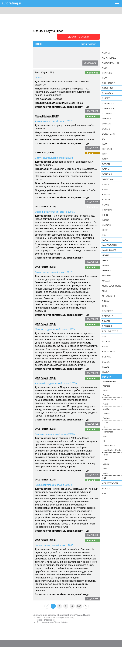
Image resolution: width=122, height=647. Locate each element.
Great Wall (109, 179)
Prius (105, 455)
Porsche (107, 316)
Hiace (84, 57)
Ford (105, 159)
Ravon (106, 321)
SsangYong (109, 351)
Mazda (106, 280)
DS (103, 139)
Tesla (105, 372)
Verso (105, 468)
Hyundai (107, 209)
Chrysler (108, 108)
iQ (62, 63)
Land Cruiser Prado (112, 450)
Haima (105, 184)
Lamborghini (110, 245)
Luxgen (106, 270)
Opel (105, 306)
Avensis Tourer (77, 51)
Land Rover (109, 250)
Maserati (107, 275)
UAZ (104, 478)
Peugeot (107, 311)
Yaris (105, 473)
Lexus (105, 255)
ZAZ (104, 493)
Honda (106, 199)
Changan (107, 93)
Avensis (62, 51)
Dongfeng (108, 134)
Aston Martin (110, 63)
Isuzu (105, 220)
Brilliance (108, 83)
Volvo (105, 488)
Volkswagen (110, 483)
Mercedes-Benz (111, 285)
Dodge (106, 128)
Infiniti (106, 215)
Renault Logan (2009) (47, 115)
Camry (40, 57)
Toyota (106, 377)
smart (106, 346)
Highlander (42, 63)
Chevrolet (109, 103)
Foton (106, 164)
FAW (104, 144)
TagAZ (105, 367)
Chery (106, 98)
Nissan (106, 301)
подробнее (92, 111)
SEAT (105, 336)
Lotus (105, 265)
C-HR (91, 51)
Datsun (106, 123)
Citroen (107, 113)
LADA (105, 240)
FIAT (104, 154)
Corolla (51, 57)
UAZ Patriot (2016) (45, 206)
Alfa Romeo (109, 58)
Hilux (54, 63)
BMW (104, 78)
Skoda (106, 341)
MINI (104, 291)
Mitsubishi (108, 296)
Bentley (107, 73)
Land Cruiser (73, 63)
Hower (106, 204)
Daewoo (107, 118)
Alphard (41, 51)
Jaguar (106, 225)
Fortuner (63, 57)
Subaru (106, 356)
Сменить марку (88, 43)
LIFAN (105, 260)
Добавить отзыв (82, 36)
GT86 (74, 57)
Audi (104, 68)
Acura (106, 52)
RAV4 (105, 459)
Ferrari (107, 149)
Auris (51, 51)
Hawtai (106, 194)
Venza (106, 464)
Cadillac (107, 88)
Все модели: (109, 381)
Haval (105, 189)
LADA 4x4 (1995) (44, 152)
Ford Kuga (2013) (44, 72)
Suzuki (106, 361)
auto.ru (12, 3)
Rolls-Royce (110, 331)
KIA (104, 235)
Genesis (107, 174)
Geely (105, 169)
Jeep (105, 230)
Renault (107, 326)
